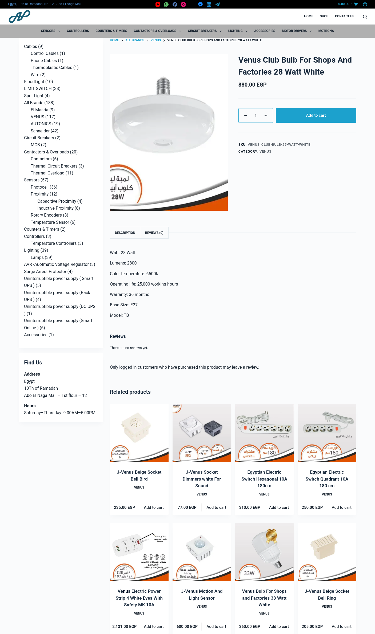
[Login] (365, 4)
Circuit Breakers (206, 31)
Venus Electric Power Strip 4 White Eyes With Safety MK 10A (139, 597)
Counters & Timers (111, 31)
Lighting (239, 31)
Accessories (264, 31)
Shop (324, 16)
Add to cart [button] (154, 507)
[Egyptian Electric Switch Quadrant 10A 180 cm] (327, 433)
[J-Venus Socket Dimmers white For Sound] (202, 433)
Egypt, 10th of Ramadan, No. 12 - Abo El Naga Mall (44, 4)
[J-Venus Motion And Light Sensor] (202, 552)
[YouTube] (157, 4)
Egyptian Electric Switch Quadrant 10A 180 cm (326, 478)
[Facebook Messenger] (200, 4)
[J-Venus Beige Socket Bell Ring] (327, 552)
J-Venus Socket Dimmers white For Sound (202, 478)
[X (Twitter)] (192, 4)
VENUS (266, 151)
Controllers (78, 31)
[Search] (365, 17)
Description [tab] (125, 233)
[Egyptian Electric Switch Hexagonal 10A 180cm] (264, 433)
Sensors (51, 31)
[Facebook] (175, 4)
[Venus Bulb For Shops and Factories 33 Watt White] (264, 552)
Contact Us (344, 16)
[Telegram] (217, 4)
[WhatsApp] (166, 4)
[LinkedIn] (209, 4)
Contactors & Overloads (158, 31)
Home (308, 16)
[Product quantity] (255, 115)
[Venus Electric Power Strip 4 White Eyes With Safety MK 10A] (139, 552)
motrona (326, 31)
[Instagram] (183, 4)
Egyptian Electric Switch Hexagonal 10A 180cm (264, 478)
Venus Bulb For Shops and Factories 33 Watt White (264, 597)
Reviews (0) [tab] (154, 233)
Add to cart (316, 115)
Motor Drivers (298, 31)
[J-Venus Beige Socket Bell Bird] (139, 433)
